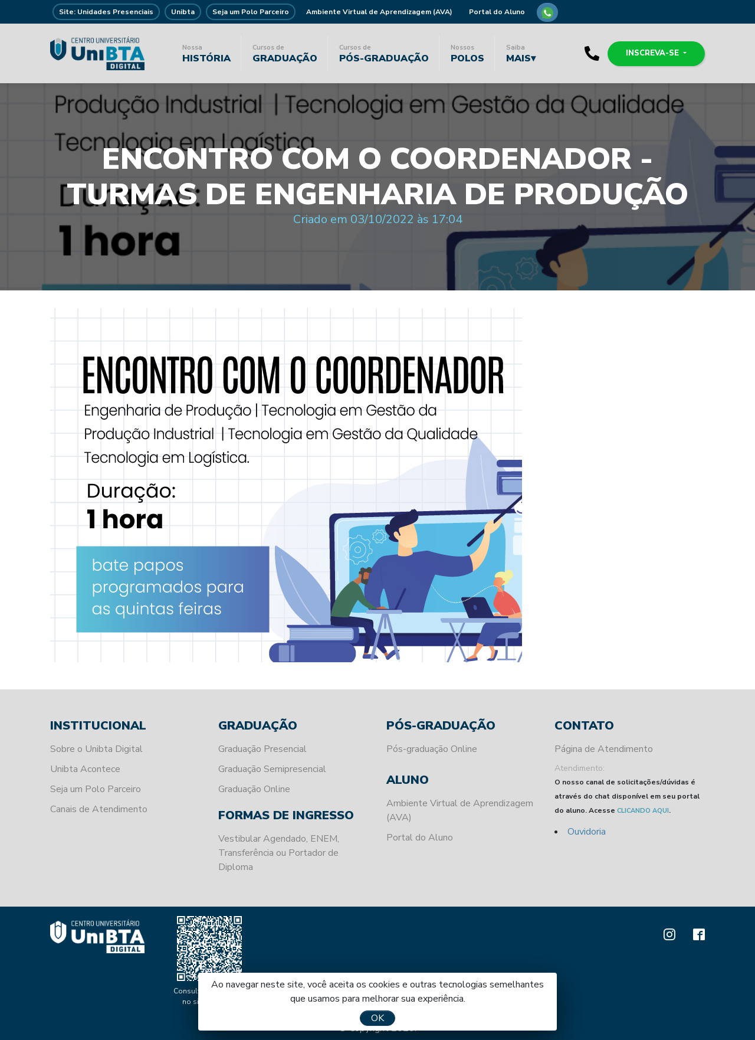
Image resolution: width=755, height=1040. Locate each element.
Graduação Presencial (262, 749)
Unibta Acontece (85, 769)
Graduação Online (254, 789)
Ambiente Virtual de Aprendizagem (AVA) (379, 12)
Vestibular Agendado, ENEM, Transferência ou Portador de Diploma (278, 853)
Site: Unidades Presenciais (106, 12)
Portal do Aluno (497, 12)
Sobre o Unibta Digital (96, 749)
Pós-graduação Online (431, 749)
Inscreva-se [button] (653, 53)
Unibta (183, 12)
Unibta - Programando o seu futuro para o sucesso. (97, 53)
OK (377, 1018)
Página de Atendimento (603, 749)
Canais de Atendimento (98, 809)
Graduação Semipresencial (272, 769)
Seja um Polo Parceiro (250, 12)
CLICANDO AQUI (643, 810)
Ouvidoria (586, 831)
